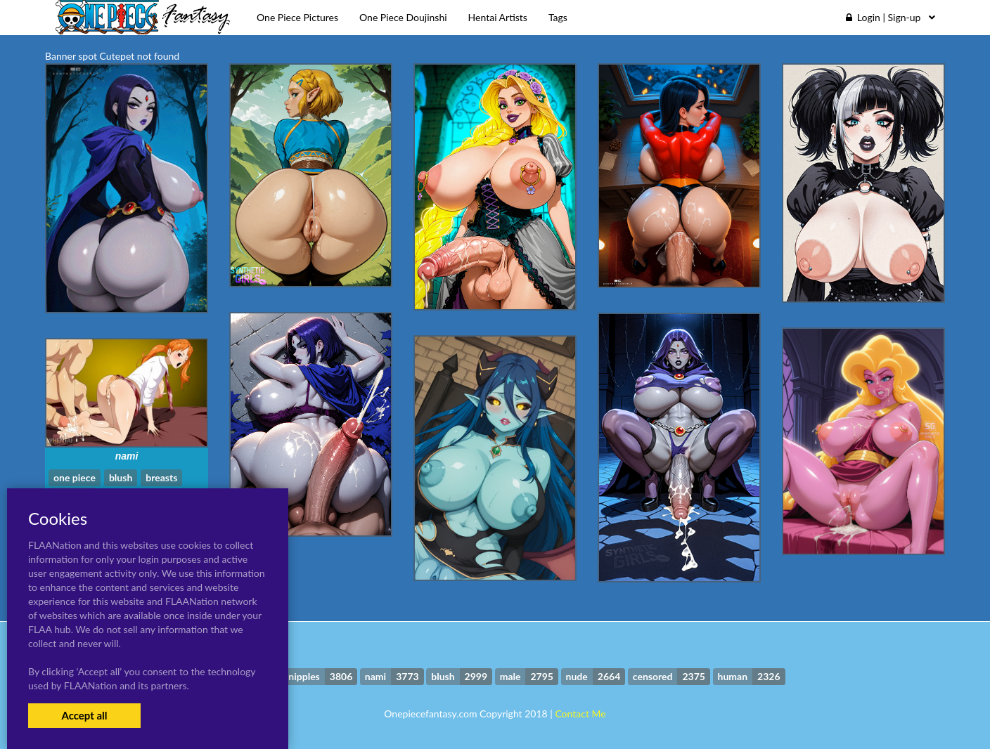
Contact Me (580, 713)
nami (127, 456)
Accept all (84, 715)
